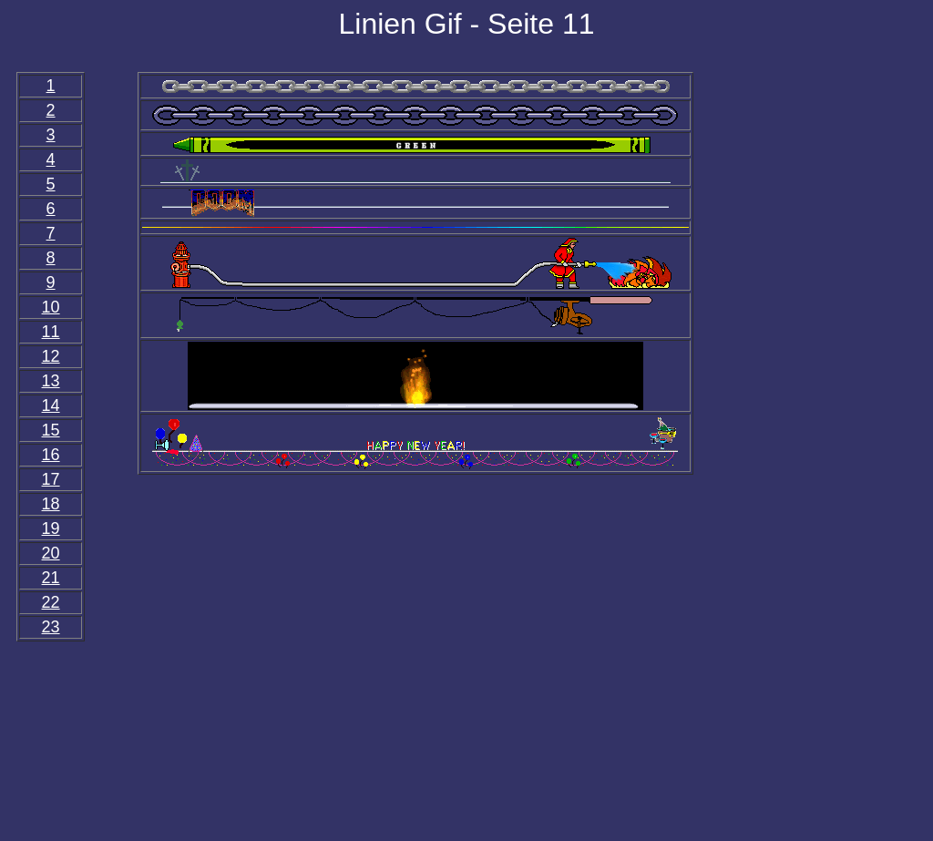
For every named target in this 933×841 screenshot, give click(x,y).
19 (51, 528)
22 (51, 602)
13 (51, 381)
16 (51, 455)
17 (51, 479)
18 (51, 504)
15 (51, 430)
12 (51, 356)
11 (51, 332)
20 (51, 553)
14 (51, 405)
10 (51, 307)
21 (51, 578)
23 (51, 627)
